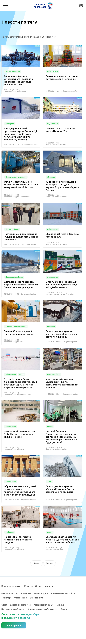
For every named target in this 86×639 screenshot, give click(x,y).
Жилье (60, 605)
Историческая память (44, 605)
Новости (48, 586)
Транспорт (6, 598)
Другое (63, 609)
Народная (40, 5)
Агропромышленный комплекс (43, 609)
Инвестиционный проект (13, 609)
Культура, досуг (41, 593)
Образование (20, 598)
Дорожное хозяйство (20, 605)
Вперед (49, 563)
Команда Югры (32, 586)
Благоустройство (9, 593)
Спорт (4, 605)
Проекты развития (11, 586)
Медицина (26, 593)
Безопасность (36, 598)
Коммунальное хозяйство (63, 593)
